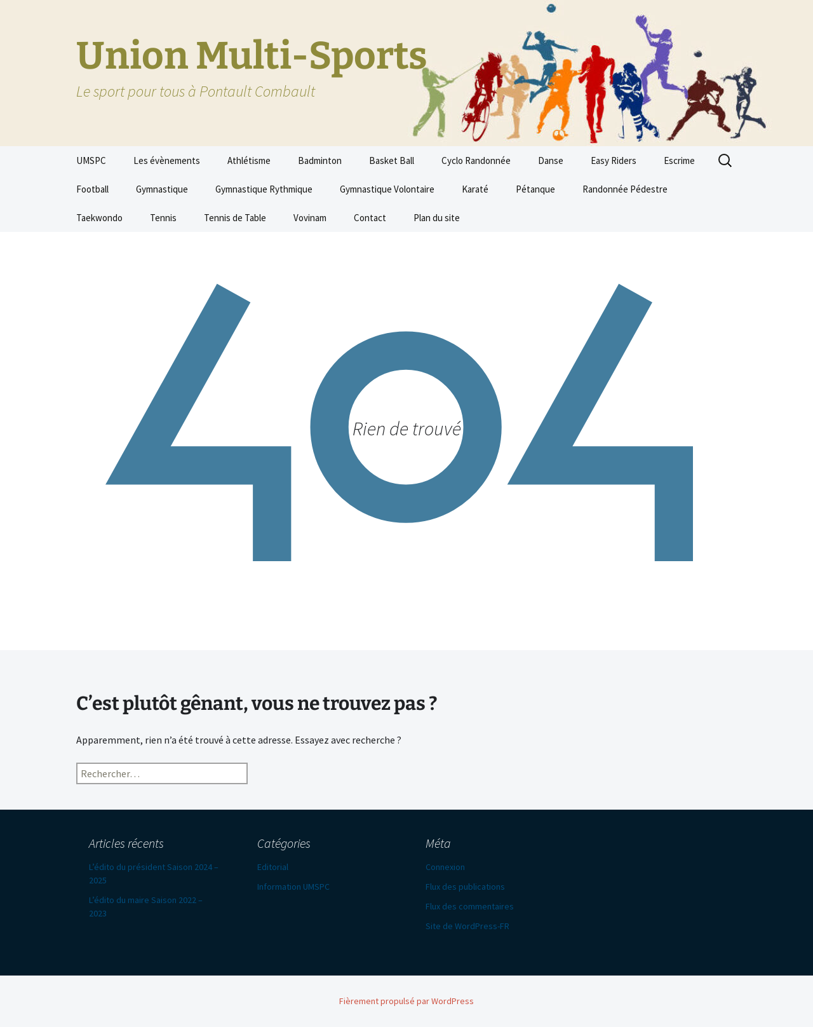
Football (92, 189)
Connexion (445, 867)
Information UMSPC (293, 886)
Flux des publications (465, 886)
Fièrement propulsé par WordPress (406, 1001)
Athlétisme (249, 160)
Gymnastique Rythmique (263, 189)
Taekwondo (99, 218)
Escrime (679, 160)
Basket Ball (391, 160)
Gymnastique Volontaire (387, 189)
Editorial (272, 867)
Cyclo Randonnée (476, 160)
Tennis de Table (235, 218)
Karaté (475, 189)
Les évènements (166, 160)
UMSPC (91, 160)
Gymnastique (162, 189)
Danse (550, 160)
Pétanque (535, 189)
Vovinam (309, 218)
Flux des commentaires (470, 906)
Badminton (320, 160)
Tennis (163, 218)
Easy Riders (613, 160)
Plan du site (436, 218)
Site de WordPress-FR (467, 926)
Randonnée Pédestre (625, 189)
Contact (370, 218)
